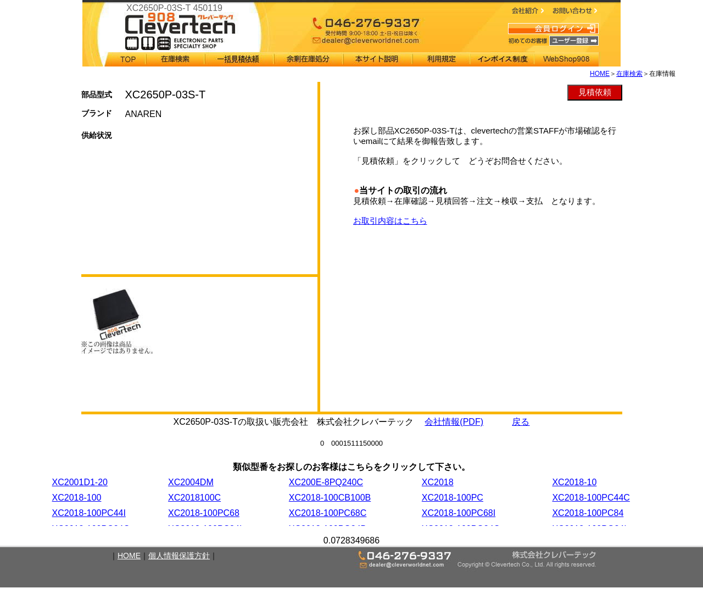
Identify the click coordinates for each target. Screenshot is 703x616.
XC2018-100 (77, 497)
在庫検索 (629, 73)
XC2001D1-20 (80, 482)
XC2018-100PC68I (458, 513)
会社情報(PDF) (454, 421)
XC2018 (438, 482)
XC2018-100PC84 (587, 513)
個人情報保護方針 (179, 555)
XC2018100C (194, 497)
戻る (520, 421)
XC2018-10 (574, 482)
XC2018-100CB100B (330, 497)
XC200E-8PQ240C (326, 482)
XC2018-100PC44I (89, 513)
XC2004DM (191, 482)
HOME (600, 73)
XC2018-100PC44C (590, 497)
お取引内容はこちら (390, 220)
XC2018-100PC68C (327, 513)
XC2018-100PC (452, 497)
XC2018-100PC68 (203, 513)
